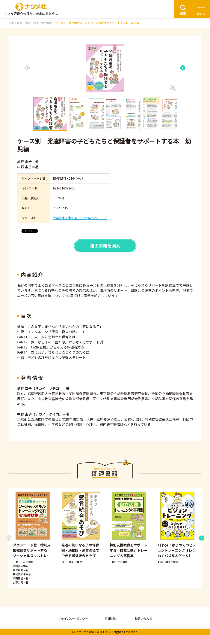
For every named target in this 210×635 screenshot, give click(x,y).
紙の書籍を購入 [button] (105, 246)
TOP (11, 22)
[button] (105, 68)
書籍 (19, 22)
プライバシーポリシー (73, 618)
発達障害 (47, 22)
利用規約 (111, 618)
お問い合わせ (143, 618)
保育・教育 (32, 22)
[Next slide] (182, 67)
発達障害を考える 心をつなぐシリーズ (80, 218)
